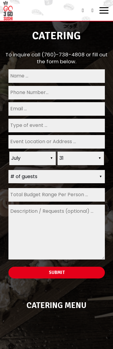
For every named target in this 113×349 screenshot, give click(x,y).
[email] (56, 109)
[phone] (56, 92)
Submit (56, 272)
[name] (56, 76)
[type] (56, 125)
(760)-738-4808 (63, 54)
